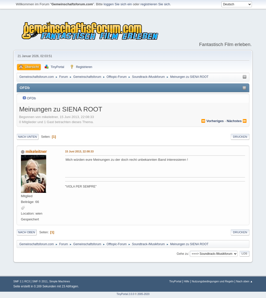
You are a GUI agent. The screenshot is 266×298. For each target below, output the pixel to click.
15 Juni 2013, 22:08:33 (79, 151)
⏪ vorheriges (212, 121)
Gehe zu (182, 253)
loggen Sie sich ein (118, 4)
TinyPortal (175, 281)
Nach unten (27, 136)
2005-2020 (143, 294)
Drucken (240, 136)
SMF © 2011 (40, 281)
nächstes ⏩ (237, 121)
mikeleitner (36, 151)
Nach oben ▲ (244, 281)
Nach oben (26, 232)
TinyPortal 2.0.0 (125, 294)
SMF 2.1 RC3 (21, 281)
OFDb (31, 98)
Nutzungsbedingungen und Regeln (213, 281)
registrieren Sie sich (155, 4)
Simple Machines (59, 281)
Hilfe (186, 281)
